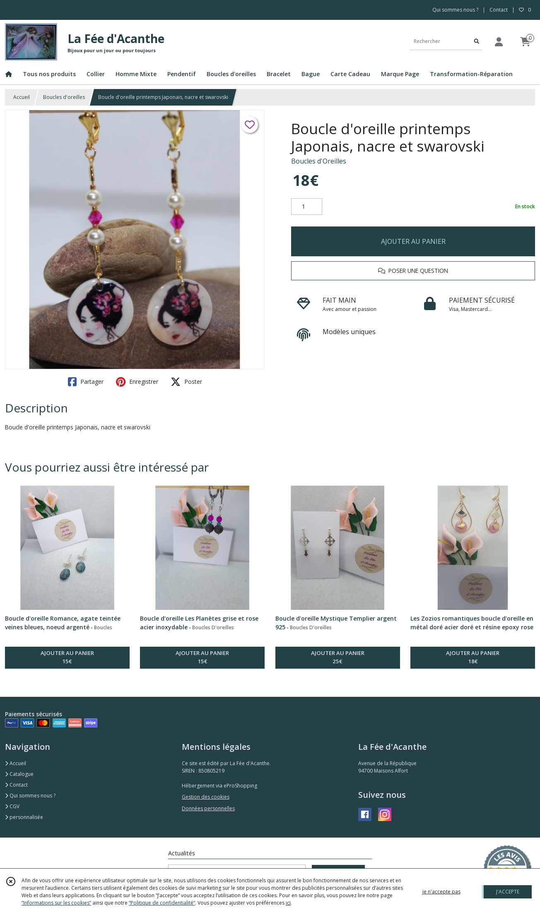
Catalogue (19, 774)
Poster (186, 382)
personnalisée (24, 817)
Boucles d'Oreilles (318, 161)
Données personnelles (208, 808)
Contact (498, 9)
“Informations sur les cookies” (56, 902)
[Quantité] (306, 206)
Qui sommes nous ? (30, 795)
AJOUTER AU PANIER (413, 241)
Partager (86, 382)
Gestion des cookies (205, 796)
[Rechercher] (476, 42)
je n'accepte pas (441, 891)
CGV (12, 806)
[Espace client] (499, 41)
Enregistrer (137, 382)
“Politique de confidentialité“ (162, 902)
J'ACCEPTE (507, 891)
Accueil (21, 97)
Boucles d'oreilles (64, 97)
